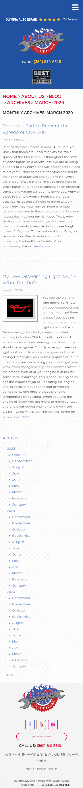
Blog (55, 96)
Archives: (13, 438)
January (19, 504)
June (16, 479)
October (19, 455)
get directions (41, 736)
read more (42, 246)
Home (10, 96)
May (15, 486)
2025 (11, 448)
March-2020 (49, 103)
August (18, 467)
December (21, 517)
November (21, 523)
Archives (18, 103)
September (22, 461)
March (17, 492)
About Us (32, 96)
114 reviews (70, 19)
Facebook (30, 725)
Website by (55, 785)
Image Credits (27, 785)
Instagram (53, 725)
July (15, 473)
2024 (11, 511)
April (15, 567)
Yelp (41, 725)
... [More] (8, 675)
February (19, 498)
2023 (11, 592)
